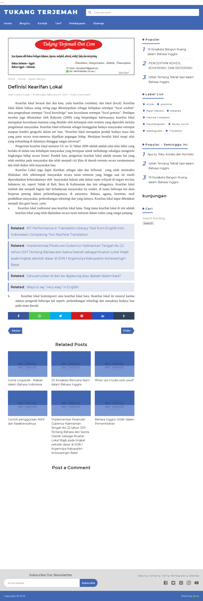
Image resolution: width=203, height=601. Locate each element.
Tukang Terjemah (41, 12)
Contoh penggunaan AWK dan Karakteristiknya (26, 421)
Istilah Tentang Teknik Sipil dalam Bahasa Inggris (171, 79)
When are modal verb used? (114, 380)
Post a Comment (81, 94)
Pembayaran (77, 23)
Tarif (58, 23)
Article (150, 104)
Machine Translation (158, 117)
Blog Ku (25, 23)
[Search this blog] (162, 218)
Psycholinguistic (155, 124)
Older (126, 330)
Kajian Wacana (155, 110)
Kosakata (175, 110)
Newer (16, 330)
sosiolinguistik (154, 130)
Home (8, 23)
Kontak (42, 23)
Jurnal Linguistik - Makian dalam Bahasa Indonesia (25, 382)
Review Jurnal (179, 124)
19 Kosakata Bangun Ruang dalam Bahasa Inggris (166, 52)
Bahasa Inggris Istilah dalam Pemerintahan (114, 421)
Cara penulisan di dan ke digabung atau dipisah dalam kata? (74, 276)
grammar (166, 104)
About (141, 575)
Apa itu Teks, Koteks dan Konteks (170, 154)
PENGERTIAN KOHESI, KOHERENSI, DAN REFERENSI (170, 65)
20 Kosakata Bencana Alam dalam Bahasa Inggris (70, 382)
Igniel (196, 595)
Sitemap (98, 23)
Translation (175, 130)
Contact (153, 575)
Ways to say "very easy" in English (53, 287)
